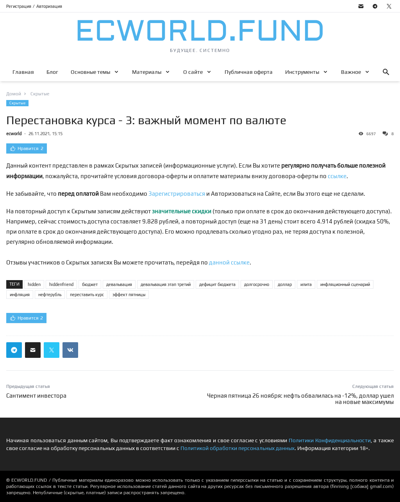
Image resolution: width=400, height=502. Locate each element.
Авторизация (49, 6)
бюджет (90, 284)
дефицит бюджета (217, 284)
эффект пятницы (128, 294)
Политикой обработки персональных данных (237, 448)
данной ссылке (229, 262)
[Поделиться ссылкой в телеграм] (14, 350)
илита (306, 284)
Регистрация (18, 6)
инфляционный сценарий (345, 284)
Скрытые (17, 103)
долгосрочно (256, 284)
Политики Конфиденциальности (330, 440)
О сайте (193, 72)
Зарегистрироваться (176, 193)
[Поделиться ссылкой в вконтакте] (70, 350)
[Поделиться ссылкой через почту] (33, 350)
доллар (285, 284)
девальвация (119, 284)
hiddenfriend (61, 284)
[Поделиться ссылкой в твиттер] (51, 350)
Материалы (146, 72)
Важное (351, 72)
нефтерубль (49, 294)
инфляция (20, 294)
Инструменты (302, 72)
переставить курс (87, 294)
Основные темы (90, 72)
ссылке (337, 176)
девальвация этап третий (166, 284)
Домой (13, 93)
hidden (34, 284)
